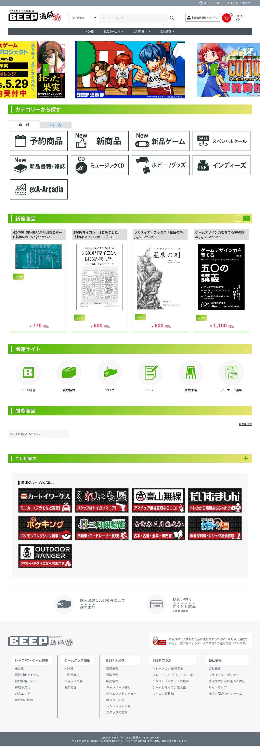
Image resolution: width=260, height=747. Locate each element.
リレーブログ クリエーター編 (173, 676)
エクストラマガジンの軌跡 (171, 682)
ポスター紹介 (115, 701)
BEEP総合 (28, 390)
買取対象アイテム (27, 676)
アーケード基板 (231, 390)
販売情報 (112, 682)
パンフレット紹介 (118, 707)
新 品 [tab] (23, 124)
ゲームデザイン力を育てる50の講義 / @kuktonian (219, 234)
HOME (90, 31)
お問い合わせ (241, 3)
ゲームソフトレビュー (121, 694)
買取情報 (69, 390)
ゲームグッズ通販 (77, 661)
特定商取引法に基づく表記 (227, 682)
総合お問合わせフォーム (225, 694)
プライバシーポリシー (224, 676)
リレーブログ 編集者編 (168, 669)
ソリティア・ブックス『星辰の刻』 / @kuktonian (160, 234)
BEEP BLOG (115, 661)
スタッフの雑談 (117, 713)
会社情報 (215, 661)
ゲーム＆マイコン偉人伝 (169, 688)
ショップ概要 (73, 682)
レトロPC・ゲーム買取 (31, 661)
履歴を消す (245, 424)
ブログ (109, 390)
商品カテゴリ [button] (112, 31)
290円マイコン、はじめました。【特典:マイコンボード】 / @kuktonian (97, 237)
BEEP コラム (162, 661)
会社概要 (215, 669)
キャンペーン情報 (118, 688)
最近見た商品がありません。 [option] (27, 434)
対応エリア (22, 694)
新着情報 (112, 669)
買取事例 (112, 676)
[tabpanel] (130, 167)
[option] (130, 69)
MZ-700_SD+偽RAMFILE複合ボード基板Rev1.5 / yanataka (37, 234)
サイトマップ (218, 688)
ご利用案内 (28, 459)
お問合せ (70, 688)
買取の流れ (22, 688)
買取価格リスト (25, 682)
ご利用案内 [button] (140, 31)
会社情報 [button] (166, 31)
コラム (150, 390)
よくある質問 (212, 3)
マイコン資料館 (163, 694)
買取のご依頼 (24, 701)
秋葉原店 (191, 390)
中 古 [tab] (55, 124)
